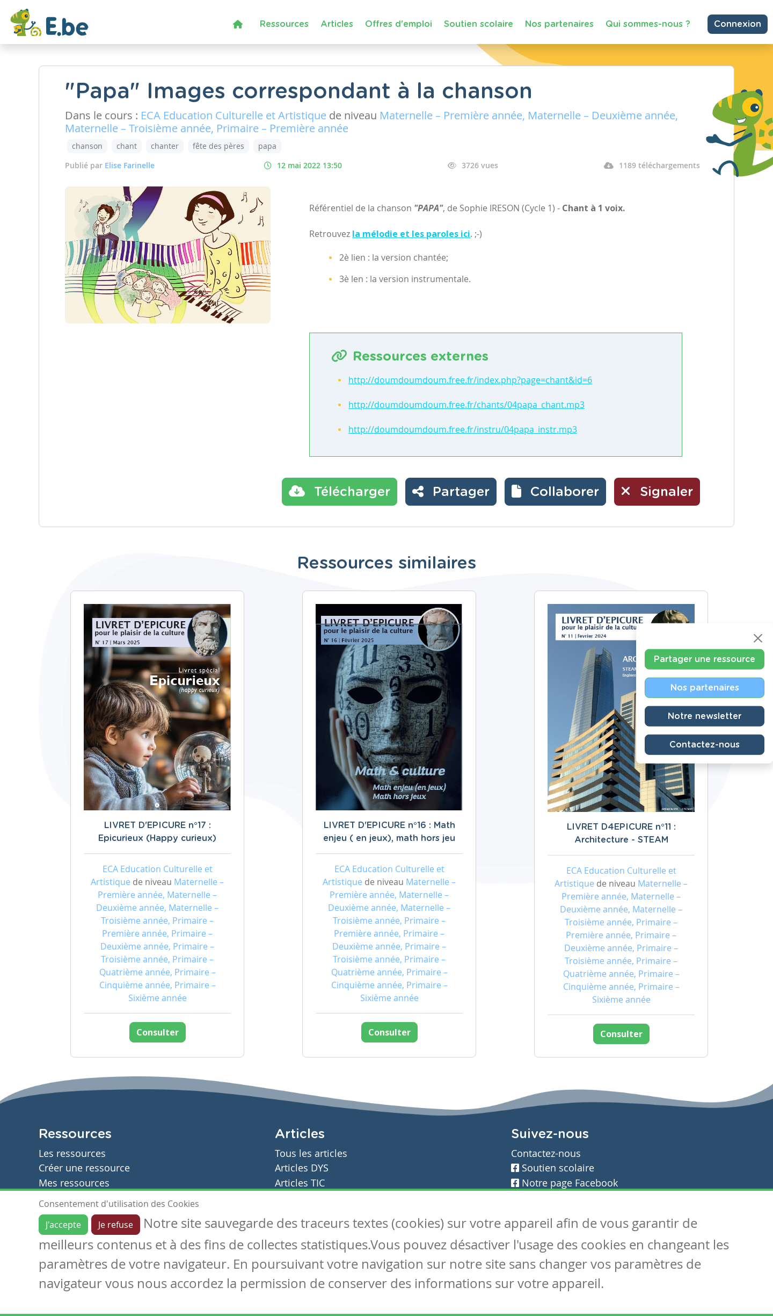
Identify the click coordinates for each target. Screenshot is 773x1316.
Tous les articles (311, 1153)
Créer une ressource (84, 1168)
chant (126, 146)
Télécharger (339, 491)
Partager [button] (451, 491)
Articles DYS (302, 1168)
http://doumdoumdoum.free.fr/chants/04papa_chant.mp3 (466, 405)
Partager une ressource (704, 659)
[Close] (758, 637)
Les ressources (72, 1153)
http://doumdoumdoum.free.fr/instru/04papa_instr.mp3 (462, 429)
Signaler (657, 491)
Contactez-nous (704, 744)
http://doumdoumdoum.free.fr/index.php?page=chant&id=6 (470, 380)
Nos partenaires (559, 24)
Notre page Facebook (564, 1183)
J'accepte (63, 1225)
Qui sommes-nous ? (648, 24)
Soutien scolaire (478, 24)
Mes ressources (74, 1183)
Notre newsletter (704, 715)
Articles (336, 24)
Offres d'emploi (398, 24)
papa (267, 146)
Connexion (737, 24)
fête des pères (218, 146)
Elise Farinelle (130, 165)
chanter (165, 146)
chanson (87, 146)
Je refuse (115, 1225)
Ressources (284, 24)
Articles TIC (300, 1183)
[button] (555, 492)
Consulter (157, 1032)
